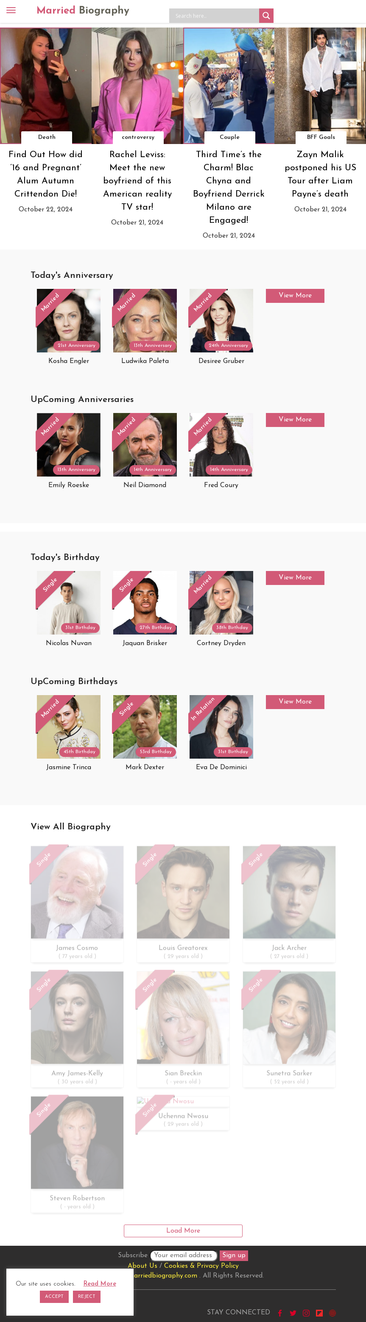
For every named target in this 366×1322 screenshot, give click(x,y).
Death (47, 137)
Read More (100, 1284)
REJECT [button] (86, 1296)
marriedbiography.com (162, 1275)
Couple (230, 137)
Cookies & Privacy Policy (201, 1266)
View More (295, 295)
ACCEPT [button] (54, 1296)
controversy (138, 137)
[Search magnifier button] (266, 15)
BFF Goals (321, 137)
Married (82, 11)
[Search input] (216, 15)
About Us (142, 1266)
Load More (183, 1231)
